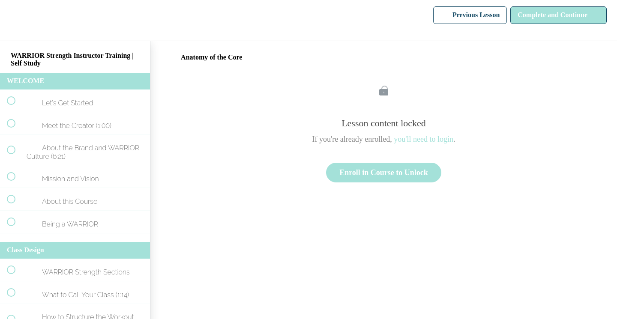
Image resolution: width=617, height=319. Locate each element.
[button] (16, 20)
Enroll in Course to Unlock (383, 172)
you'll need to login (423, 139)
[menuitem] (75, 20)
